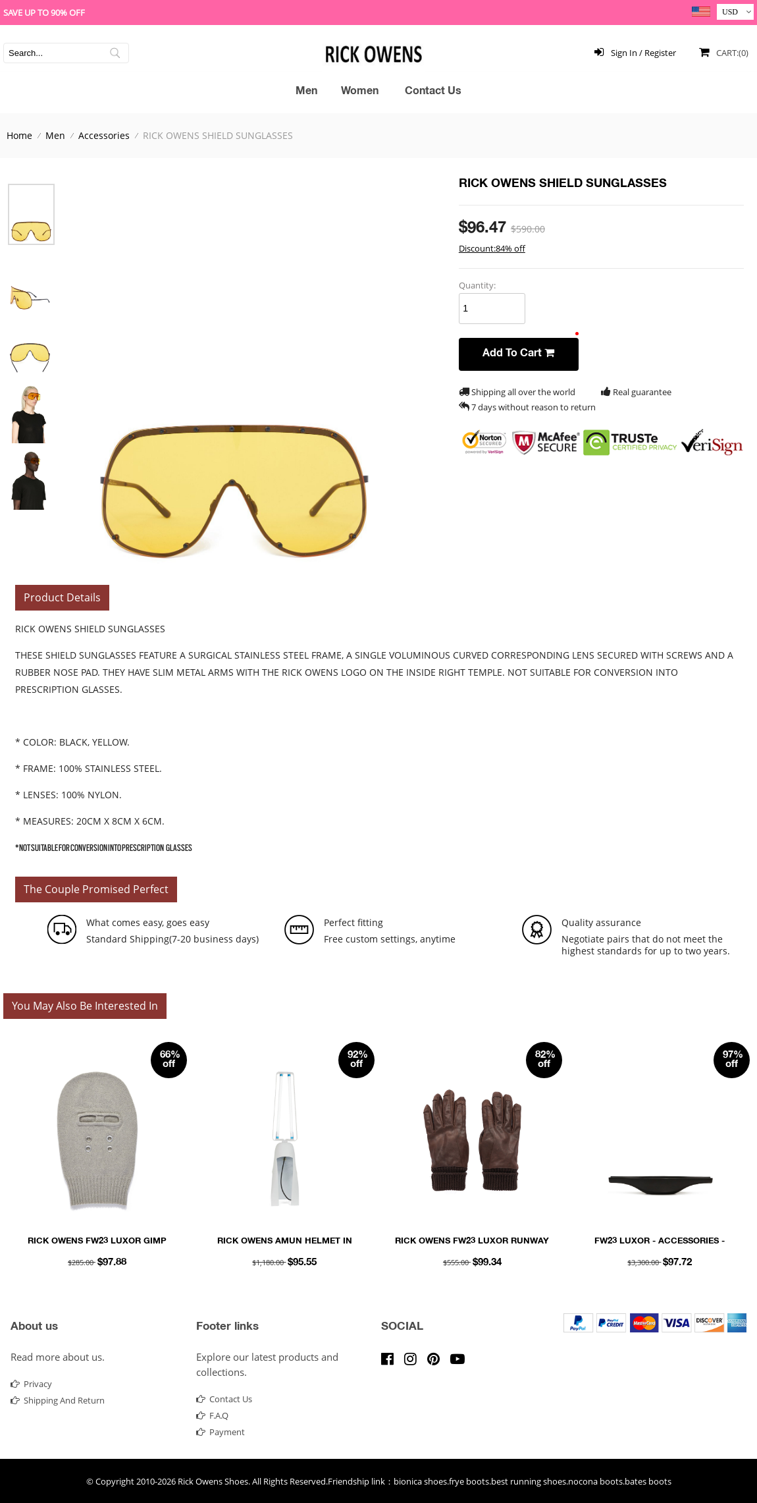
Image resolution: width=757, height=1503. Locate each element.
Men (306, 92)
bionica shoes (420, 1481)
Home (19, 135)
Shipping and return (58, 1400)
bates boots (648, 1481)
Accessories (104, 135)
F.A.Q (212, 1415)
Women (359, 92)
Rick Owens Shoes (213, 1481)
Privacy (31, 1384)
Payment (220, 1432)
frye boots (469, 1481)
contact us (224, 1399)
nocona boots (595, 1481)
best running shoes (528, 1481)
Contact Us (433, 92)
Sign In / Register (633, 51)
